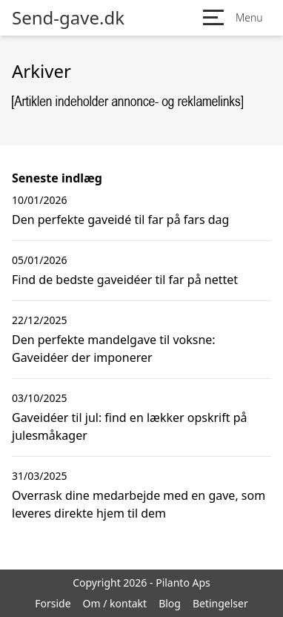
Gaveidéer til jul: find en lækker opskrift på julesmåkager (129, 426)
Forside (52, 603)
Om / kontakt (115, 603)
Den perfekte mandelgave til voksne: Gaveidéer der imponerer (114, 348)
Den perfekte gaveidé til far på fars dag (120, 219)
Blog (170, 603)
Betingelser (220, 603)
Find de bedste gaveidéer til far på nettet (125, 279)
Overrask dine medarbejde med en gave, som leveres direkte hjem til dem (138, 504)
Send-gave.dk (68, 18)
